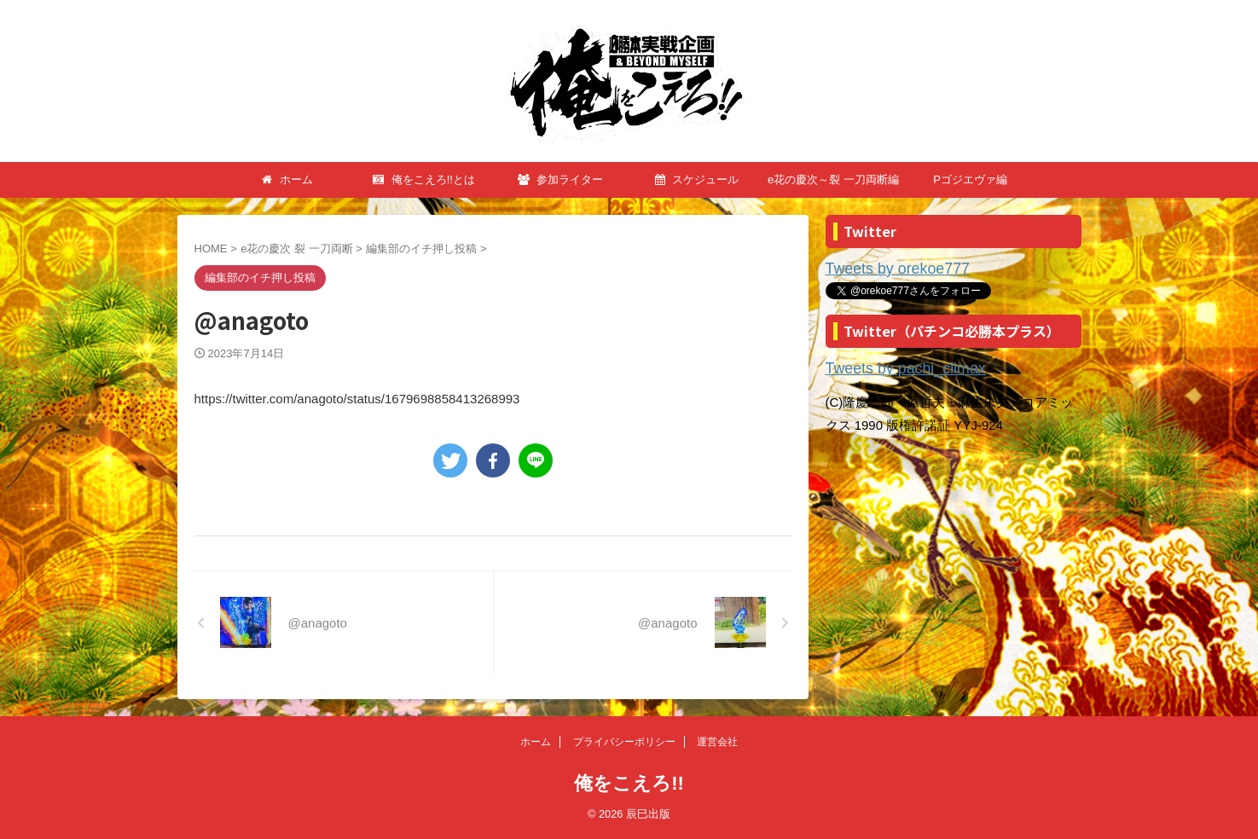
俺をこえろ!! (629, 783)
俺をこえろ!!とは (424, 179)
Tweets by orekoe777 (887, 268)
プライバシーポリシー (624, 742)
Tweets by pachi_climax (893, 365)
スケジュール (697, 179)
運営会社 (717, 742)
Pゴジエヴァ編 (970, 179)
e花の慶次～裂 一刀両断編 (833, 179)
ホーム (287, 179)
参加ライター (561, 179)
